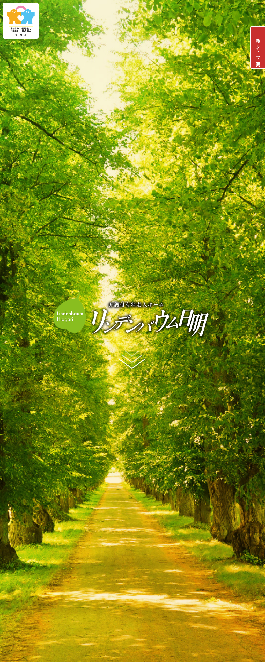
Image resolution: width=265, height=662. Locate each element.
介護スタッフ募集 (258, 47)
